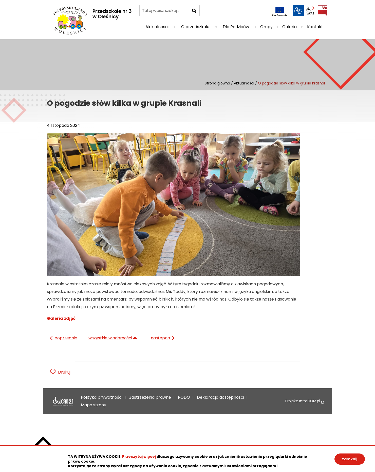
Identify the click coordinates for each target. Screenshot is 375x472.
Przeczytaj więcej (139, 456)
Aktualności (244, 83)
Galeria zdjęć (61, 318)
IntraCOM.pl (309, 401)
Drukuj (64, 372)
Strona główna (217, 83)
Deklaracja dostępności (63, 401)
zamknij (349, 459)
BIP (322, 10)
